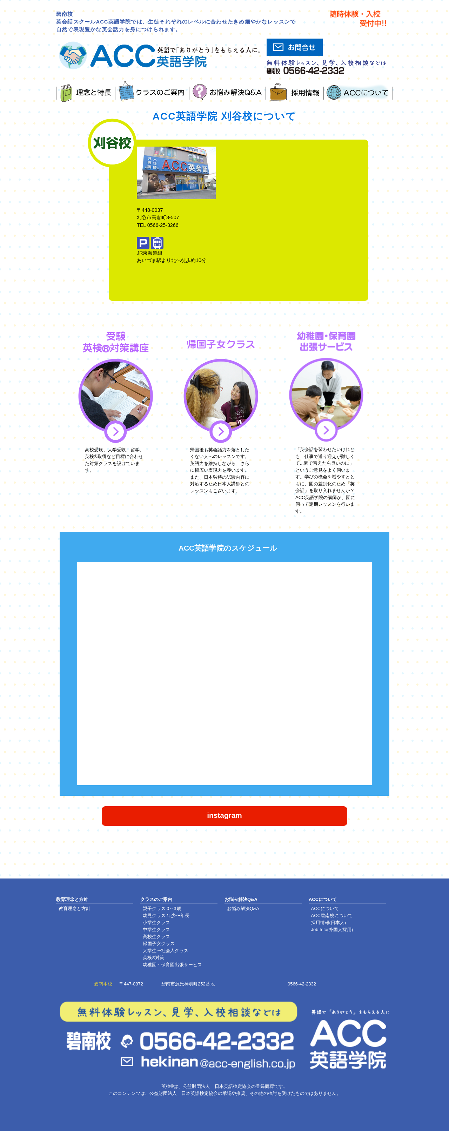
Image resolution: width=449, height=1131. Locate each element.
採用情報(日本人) (328, 922)
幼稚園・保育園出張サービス (172, 964)
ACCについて (325, 908)
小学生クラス (156, 922)
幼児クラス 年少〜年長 (166, 915)
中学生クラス (156, 929)
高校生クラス (156, 936)
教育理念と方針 (75, 908)
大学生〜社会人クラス (165, 950)
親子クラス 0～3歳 (162, 908)
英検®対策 (154, 957)
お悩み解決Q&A (243, 908)
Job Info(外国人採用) (332, 929)
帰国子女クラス (159, 943)
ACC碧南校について (332, 915)
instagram (224, 815)
